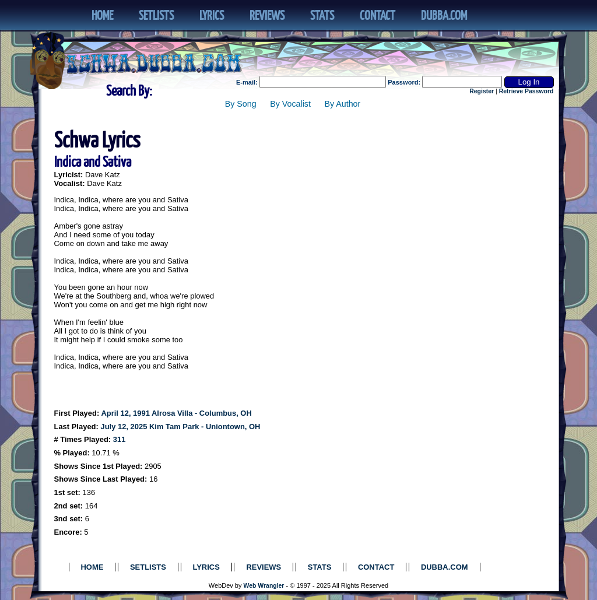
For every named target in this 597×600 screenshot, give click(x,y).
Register (481, 91)
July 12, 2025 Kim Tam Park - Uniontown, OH (180, 426)
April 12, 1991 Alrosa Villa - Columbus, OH (176, 413)
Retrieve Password (526, 91)
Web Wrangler (264, 586)
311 (119, 439)
